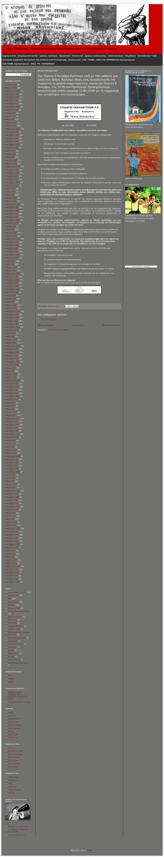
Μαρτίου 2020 (11, 308)
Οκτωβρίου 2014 (11, 503)
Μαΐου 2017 (10, 409)
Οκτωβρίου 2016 (11, 431)
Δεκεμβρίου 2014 (12, 497)
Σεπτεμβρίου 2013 (12, 544)
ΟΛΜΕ (11, 682)
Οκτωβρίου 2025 (11, 104)
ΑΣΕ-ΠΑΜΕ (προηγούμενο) (15, 64)
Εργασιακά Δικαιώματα (17, 638)
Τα (133, 266)
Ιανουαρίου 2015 (12, 494)
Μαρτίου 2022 (11, 236)
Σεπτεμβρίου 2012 (12, 582)
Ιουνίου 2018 (10, 368)
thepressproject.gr (15, 725)
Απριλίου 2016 (11, 450)
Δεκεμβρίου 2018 (12, 352)
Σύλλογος (11, 605)
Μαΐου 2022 (10, 230)
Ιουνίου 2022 (10, 226)
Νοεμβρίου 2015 (11, 466)
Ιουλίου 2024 (10, 151)
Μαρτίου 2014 (11, 525)
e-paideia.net (13, 780)
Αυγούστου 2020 (12, 292)
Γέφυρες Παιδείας (15, 790)
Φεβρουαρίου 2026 (12, 91)
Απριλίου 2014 (11, 522)
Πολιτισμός (12, 623)
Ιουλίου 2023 (10, 189)
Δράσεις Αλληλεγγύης (95, 56)
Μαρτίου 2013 (11, 563)
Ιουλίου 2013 (10, 551)
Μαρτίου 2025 (11, 126)
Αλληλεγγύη (12, 641)
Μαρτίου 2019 (11, 343)
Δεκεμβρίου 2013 (12, 535)
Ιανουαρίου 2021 (12, 277)
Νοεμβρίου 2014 (11, 500)
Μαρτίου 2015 (11, 488)
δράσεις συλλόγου (15, 617)
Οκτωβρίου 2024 (11, 141)
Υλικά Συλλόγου (115, 56)
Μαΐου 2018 (10, 371)
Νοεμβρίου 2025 (11, 100)
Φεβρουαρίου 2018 (12, 381)
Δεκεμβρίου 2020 (12, 280)
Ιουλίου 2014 (10, 513)
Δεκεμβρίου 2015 (12, 462)
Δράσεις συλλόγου (48, 56)
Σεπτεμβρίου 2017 (12, 396)
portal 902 (12, 715)
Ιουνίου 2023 (10, 192)
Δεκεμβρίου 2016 (12, 425)
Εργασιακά (64, 56)
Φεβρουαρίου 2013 (12, 566)
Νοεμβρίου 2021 (11, 248)
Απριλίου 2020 (11, 305)
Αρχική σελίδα (9, 56)
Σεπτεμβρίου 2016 (12, 434)
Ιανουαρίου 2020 (12, 314)
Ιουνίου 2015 (10, 478)
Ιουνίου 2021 (10, 261)
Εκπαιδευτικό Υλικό (146, 56)
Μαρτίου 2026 (11, 88)
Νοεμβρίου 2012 (11, 576)
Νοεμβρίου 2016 (11, 428)
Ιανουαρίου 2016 (12, 459)
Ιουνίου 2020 (10, 299)
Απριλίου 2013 (11, 560)
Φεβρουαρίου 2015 (12, 491)
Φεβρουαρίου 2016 (12, 456)
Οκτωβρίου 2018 (11, 359)
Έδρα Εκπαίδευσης (15, 754)
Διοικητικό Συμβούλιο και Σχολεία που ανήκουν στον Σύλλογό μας (34, 60)
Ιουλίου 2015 (10, 475)
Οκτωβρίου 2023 (11, 179)
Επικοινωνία (74, 60)
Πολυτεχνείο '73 (14, 660)
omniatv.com (13, 737)
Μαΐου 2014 (10, 519)
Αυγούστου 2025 (12, 110)
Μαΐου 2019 (10, 337)
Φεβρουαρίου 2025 (12, 129)
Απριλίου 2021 (11, 267)
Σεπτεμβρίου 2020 (12, 289)
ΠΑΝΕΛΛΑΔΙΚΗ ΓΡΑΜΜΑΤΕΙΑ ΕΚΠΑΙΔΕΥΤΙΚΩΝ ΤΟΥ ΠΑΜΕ (18, 695)
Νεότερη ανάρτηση (45, 325)
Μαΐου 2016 (10, 447)
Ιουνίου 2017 (10, 406)
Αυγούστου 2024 (12, 148)
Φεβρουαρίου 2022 (12, 239)
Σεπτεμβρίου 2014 (12, 506)
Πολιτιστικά (77, 56)
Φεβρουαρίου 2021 (12, 274)
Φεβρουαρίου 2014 (12, 529)
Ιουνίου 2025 (10, 116)
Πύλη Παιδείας (14, 764)
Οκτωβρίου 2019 (11, 324)
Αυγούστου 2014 (12, 510)
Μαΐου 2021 (10, 264)
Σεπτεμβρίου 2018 (12, 362)
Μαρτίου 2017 (11, 415)
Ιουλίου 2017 (10, 403)
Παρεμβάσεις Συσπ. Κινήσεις (19, 702)
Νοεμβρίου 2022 (11, 214)
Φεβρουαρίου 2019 (12, 346)
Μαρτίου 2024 (11, 163)
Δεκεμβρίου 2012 (12, 573)
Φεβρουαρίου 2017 (12, 418)
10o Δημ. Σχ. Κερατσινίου (18, 826)
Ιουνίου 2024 (10, 154)
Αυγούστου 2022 (12, 223)
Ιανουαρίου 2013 (12, 569)
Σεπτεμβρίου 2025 (12, 107)
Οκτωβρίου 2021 (11, 252)
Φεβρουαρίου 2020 (12, 311)
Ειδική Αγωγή (13, 767)
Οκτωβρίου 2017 (11, 393)
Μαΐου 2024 (10, 157)
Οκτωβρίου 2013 (11, 541)
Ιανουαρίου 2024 (12, 170)
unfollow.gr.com (14, 728)
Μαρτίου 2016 (11, 453)
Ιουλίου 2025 (10, 113)
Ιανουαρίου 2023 (12, 207)
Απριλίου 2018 (11, 374)
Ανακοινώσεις (13, 602)
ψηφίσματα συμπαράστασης (19, 611)
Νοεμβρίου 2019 (11, 321)
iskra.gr (11, 731)
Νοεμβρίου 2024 (11, 138)
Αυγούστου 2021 (12, 258)
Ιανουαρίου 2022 (12, 242)
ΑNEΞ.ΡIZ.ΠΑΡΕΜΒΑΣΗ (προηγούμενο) (115, 60)
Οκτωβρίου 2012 (11, 579)
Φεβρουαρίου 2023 (12, 204)
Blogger (90, 850)
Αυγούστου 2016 (12, 437)
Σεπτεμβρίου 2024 (12, 145)
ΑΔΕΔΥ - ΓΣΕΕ (14, 629)
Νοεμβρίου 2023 (11, 176)
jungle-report (13, 734)
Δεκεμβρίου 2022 (12, 211)
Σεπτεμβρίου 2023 (12, 182)
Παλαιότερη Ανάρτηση (111, 325)
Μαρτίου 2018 (11, 377)
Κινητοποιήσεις (14, 608)
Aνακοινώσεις (13, 596)
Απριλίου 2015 (11, 484)
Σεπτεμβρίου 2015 (12, 472)
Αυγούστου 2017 (12, 399)
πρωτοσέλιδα (137, 266)
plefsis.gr (11, 793)
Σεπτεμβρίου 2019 (12, 327)
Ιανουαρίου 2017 (12, 421)
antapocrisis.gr (13, 722)
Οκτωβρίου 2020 (11, 286)
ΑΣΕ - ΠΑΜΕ (88, 60)
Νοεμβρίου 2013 (11, 538)
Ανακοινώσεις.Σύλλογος (17, 592)
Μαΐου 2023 (10, 195)
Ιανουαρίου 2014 (12, 532)
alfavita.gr (12, 748)
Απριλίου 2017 (11, 412)
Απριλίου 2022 (11, 233)
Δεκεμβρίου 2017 (12, 387)
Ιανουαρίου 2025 (12, 132)
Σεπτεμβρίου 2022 (12, 220)
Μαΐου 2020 (10, 302)
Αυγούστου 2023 (12, 185)
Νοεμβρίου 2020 (11, 283)
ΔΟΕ (10, 599)
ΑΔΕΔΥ (11, 650)
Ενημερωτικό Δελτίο (28, 56)
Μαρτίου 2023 (11, 201)
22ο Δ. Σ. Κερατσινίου (16, 835)
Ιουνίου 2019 (10, 333)
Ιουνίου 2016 (10, 444)
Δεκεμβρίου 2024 (12, 135)
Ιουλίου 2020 (10, 296)
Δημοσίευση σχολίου (49, 320)
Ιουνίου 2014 (10, 516)
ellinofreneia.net (14, 719)
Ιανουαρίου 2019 (12, 349)
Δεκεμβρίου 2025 (12, 97)
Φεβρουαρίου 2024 (12, 167)
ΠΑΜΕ (11, 712)
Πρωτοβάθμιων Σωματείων (18, 663)
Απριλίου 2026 (11, 85)
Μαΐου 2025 (10, 119)
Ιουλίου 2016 (10, 440)
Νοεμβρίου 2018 (11, 355)
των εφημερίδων (145, 266)
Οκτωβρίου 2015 (11, 469)
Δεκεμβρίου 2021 (12, 245)
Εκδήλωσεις (12, 620)
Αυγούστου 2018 (12, 365)
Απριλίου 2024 (11, 160)
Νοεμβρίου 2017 (11, 390)
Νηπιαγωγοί (12, 647)
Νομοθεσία (130, 56)
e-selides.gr (12, 787)
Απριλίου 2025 (11, 123)
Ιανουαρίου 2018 (12, 384)
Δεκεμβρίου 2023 (12, 173)
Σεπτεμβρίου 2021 (12, 255)
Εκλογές (11, 657)
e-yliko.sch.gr (13, 777)
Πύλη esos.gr (13, 760)
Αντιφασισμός (13, 653)
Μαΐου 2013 (10, 557)
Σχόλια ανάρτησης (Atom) (58, 330)
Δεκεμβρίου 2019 (12, 318)
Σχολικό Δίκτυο (14, 757)
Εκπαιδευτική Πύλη (15, 751)
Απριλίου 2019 (11, 340)
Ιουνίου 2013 (10, 554)
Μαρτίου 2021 (11, 270)
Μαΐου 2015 (10, 481)
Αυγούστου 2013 (12, 547)
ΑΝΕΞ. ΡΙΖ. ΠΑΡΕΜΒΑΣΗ (42, 64)
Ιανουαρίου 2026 (12, 94)
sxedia (10, 783)
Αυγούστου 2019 (12, 330)
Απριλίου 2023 (11, 198)
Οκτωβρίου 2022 (11, 217)
